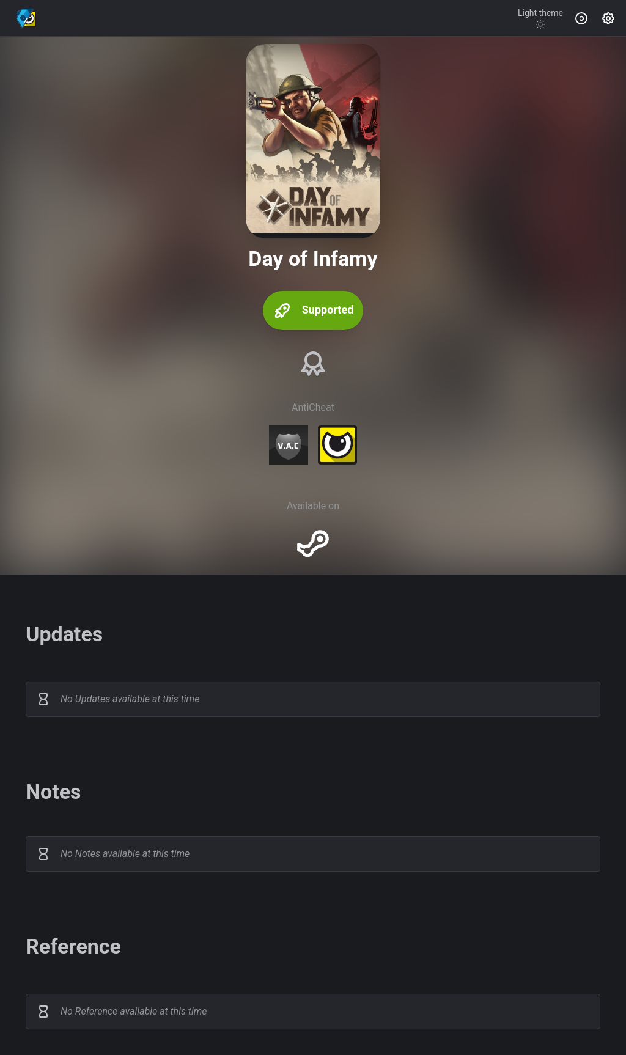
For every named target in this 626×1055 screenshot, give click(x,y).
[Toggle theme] (540, 18)
